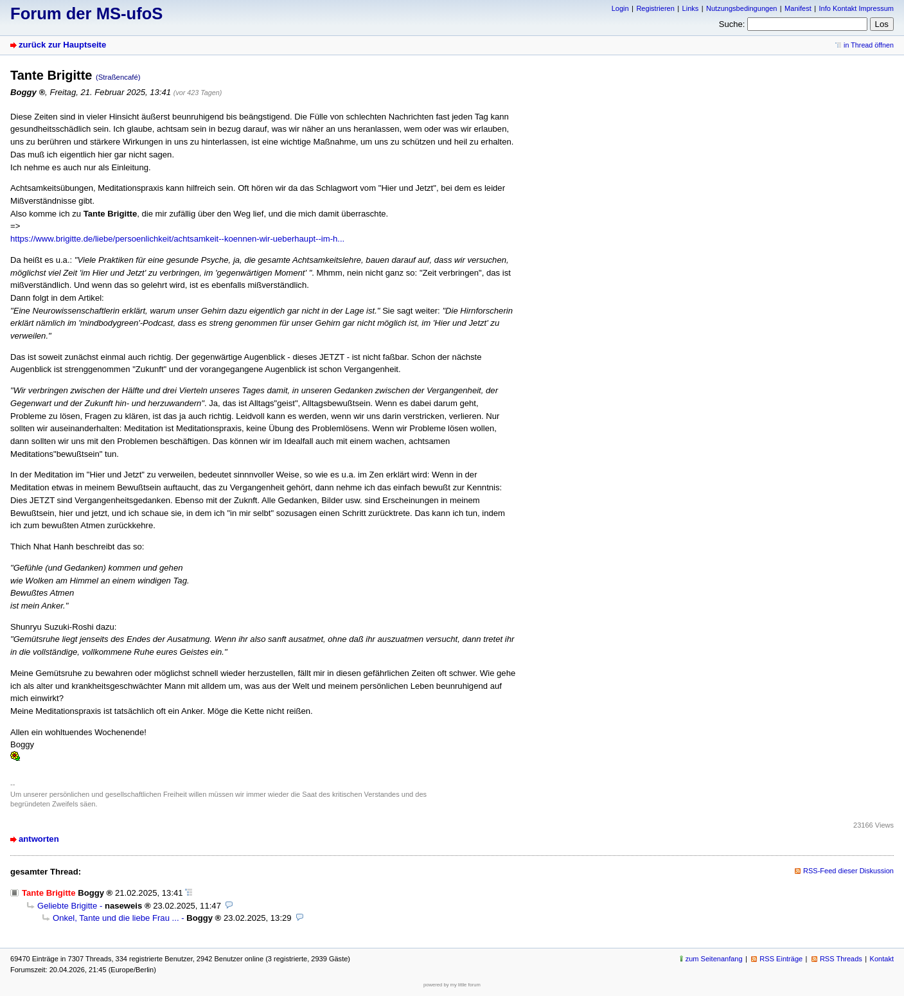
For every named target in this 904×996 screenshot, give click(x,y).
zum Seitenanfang (714, 959)
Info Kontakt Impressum (856, 8)
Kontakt (882, 959)
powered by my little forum (452, 985)
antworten (39, 839)
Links (690, 8)
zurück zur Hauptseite (62, 44)
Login (620, 8)
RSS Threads (841, 959)
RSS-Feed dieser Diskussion (848, 871)
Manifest (797, 8)
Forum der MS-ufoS (86, 13)
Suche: (732, 24)
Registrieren (655, 8)
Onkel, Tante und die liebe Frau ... (116, 918)
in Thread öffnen (869, 45)
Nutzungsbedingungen (741, 8)
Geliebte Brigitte (67, 906)
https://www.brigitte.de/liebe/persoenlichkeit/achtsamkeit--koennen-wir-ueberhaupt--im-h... (177, 239)
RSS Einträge (780, 959)
